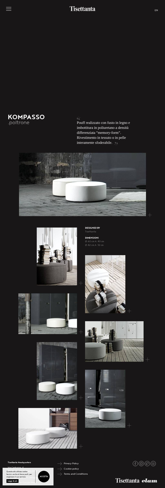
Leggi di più (12, 481)
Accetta (44, 476)
